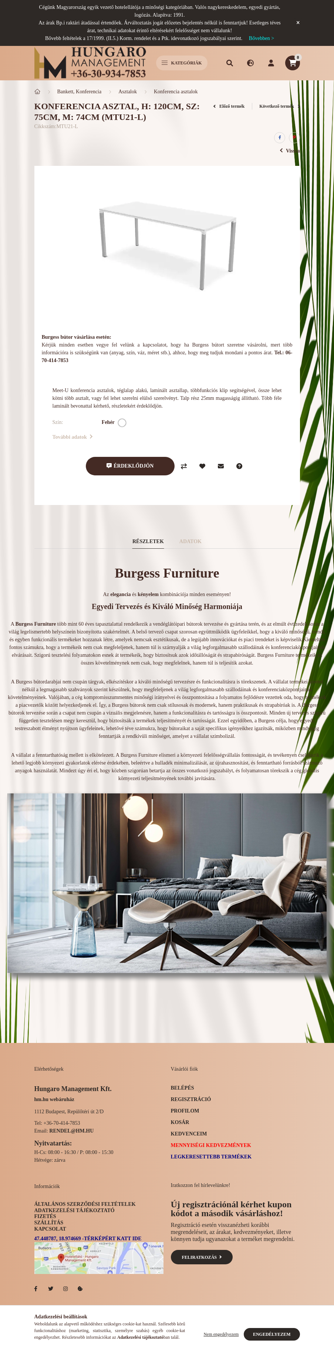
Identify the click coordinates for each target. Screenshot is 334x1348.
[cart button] (292, 63)
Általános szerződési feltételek (85, 1204)
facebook (35, 1288)
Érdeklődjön (133, 466)
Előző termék (228, 106)
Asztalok (127, 91)
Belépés (182, 1088)
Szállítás (49, 1222)
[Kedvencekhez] (202, 466)
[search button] (229, 63)
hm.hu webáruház (54, 1099)
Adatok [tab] (190, 541)
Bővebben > (261, 38)
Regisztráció (191, 1099)
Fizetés (45, 1216)
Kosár (180, 1122)
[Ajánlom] (220, 466)
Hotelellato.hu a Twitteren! (50, 1288)
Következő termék (279, 106)
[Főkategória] (37, 92)
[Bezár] (298, 23)
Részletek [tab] (148, 541)
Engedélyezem (272, 1334)
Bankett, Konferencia (79, 91)
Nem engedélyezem (221, 1334)
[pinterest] (294, 137)
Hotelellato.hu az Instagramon (65, 1288)
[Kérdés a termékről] (239, 466)
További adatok (73, 437)
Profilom (185, 1111)
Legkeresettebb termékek (211, 1157)
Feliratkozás (202, 1257)
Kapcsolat (50, 1229)
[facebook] (279, 137)
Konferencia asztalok (176, 91)
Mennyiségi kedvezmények (211, 1145)
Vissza (290, 151)
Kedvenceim (189, 1134)
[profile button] (271, 63)
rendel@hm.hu (71, 1131)
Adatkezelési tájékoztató (74, 1210)
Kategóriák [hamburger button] (182, 63)
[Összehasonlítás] (183, 466)
